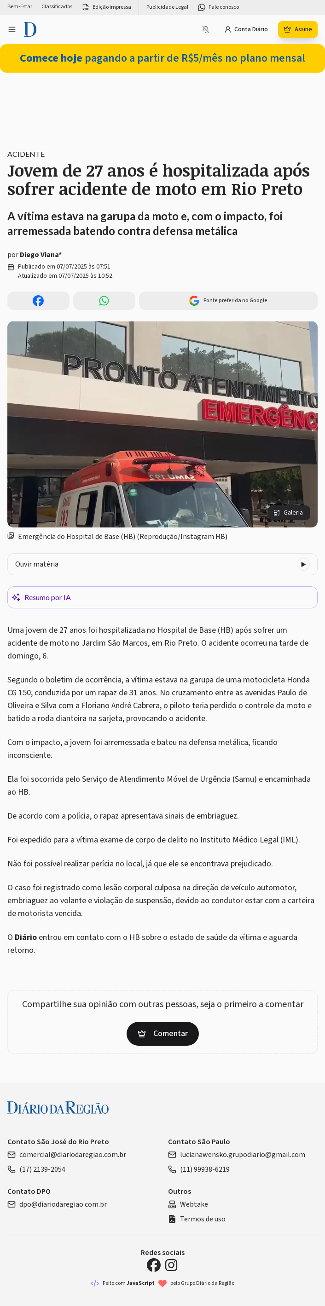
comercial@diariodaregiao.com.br (66, 1155)
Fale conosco (218, 7)
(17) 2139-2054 (36, 1169)
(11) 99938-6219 (199, 1169)
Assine (298, 29)
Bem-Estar (19, 7)
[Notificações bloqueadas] (205, 29)
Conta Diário (246, 29)
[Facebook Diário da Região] (154, 1265)
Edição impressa (106, 7)
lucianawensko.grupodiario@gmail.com (236, 1155)
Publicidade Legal (167, 7)
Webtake (188, 1204)
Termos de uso (197, 1219)
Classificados (56, 7)
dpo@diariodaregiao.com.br (57, 1204)
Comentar (163, 1033)
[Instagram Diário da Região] (171, 1265)
